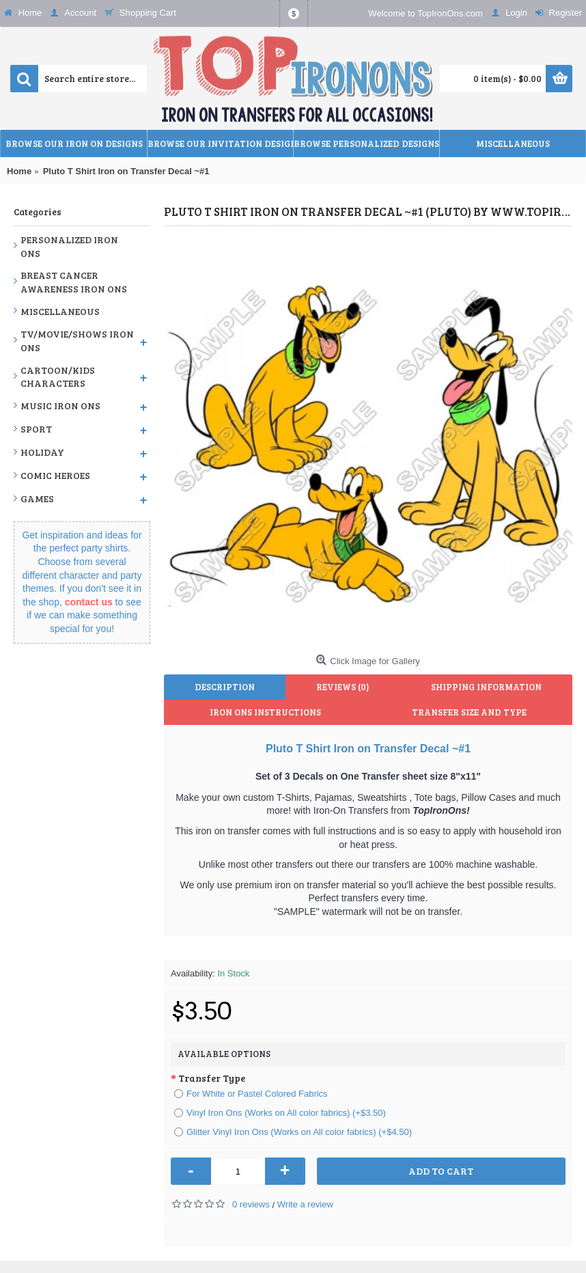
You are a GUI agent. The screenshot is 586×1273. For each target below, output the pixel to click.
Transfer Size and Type (469, 712)
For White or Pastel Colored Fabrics (251, 1094)
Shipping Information (486, 687)
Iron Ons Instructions (265, 712)
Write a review (305, 1204)
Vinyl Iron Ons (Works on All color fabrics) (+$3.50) (280, 1113)
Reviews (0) (342, 687)
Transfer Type (211, 1077)
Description (225, 687)
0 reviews (251, 1204)
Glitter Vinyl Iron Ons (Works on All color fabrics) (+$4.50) (293, 1132)
